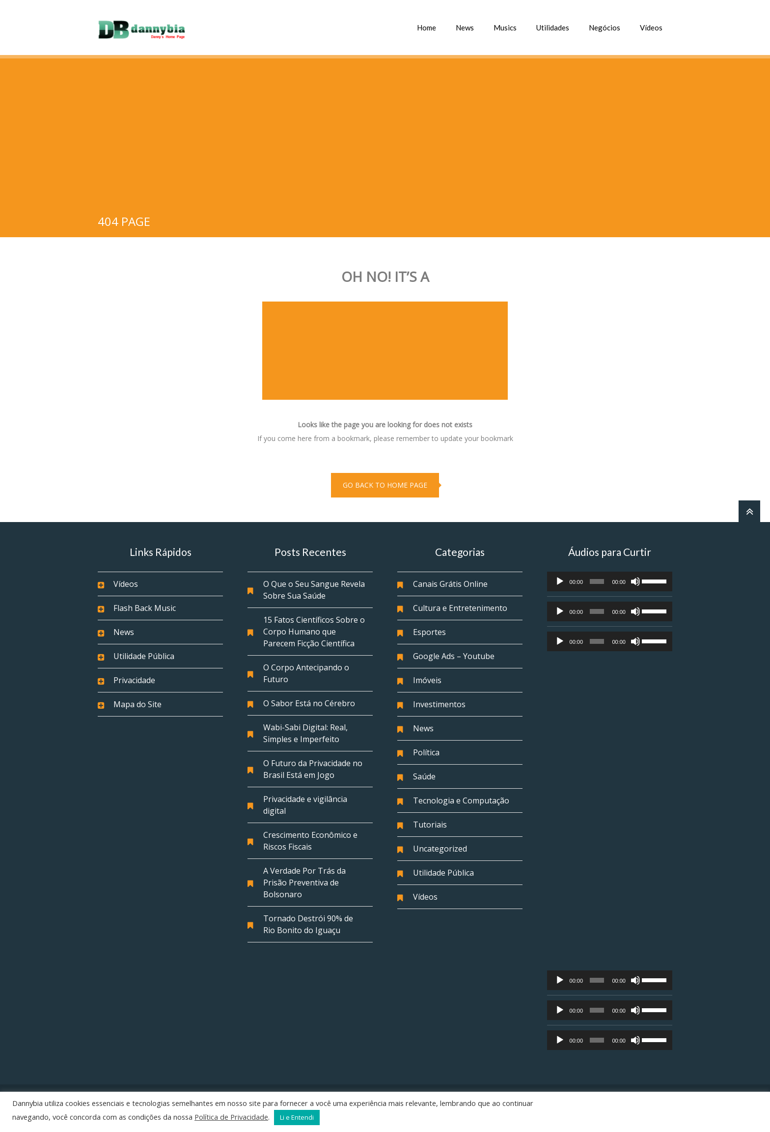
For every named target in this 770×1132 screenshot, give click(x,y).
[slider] (597, 581)
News (465, 27)
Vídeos (651, 27)
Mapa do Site (137, 704)
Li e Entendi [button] (297, 1117)
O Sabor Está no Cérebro (309, 703)
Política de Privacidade (231, 1117)
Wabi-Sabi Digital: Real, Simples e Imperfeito (305, 733)
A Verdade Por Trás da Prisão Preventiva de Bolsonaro (304, 882)
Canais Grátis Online (450, 584)
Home (426, 27)
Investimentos (439, 704)
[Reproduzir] (560, 581)
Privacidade (134, 680)
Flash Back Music (144, 608)
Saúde (424, 776)
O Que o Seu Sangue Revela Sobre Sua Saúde (314, 590)
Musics (505, 27)
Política (426, 752)
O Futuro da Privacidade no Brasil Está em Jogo (312, 769)
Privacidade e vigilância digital (305, 805)
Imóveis (427, 680)
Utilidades (552, 27)
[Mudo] (635, 581)
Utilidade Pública (143, 656)
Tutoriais (430, 824)
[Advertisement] (385, 132)
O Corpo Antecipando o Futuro (306, 673)
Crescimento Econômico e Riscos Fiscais (310, 840)
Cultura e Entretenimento (460, 608)
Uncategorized (440, 848)
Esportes (429, 632)
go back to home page (385, 485)
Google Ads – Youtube (454, 656)
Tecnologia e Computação (461, 800)
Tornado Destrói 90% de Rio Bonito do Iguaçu (308, 924)
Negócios (604, 27)
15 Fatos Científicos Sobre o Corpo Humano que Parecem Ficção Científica (314, 631)
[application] (609, 581)
